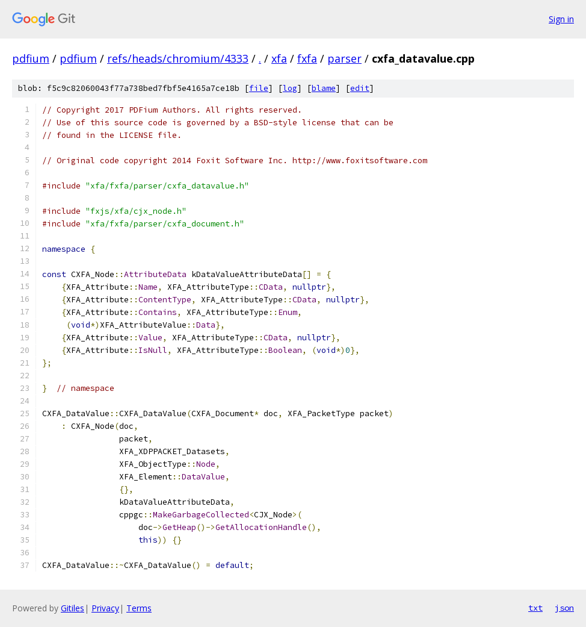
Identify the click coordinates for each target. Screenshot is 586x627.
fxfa (307, 58)
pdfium (30, 58)
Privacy (105, 608)
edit (359, 88)
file (258, 88)
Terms (139, 608)
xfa (279, 58)
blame (324, 88)
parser (344, 58)
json (564, 607)
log (290, 88)
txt (535, 607)
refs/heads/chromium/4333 (177, 58)
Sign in (561, 19)
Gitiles (72, 608)
